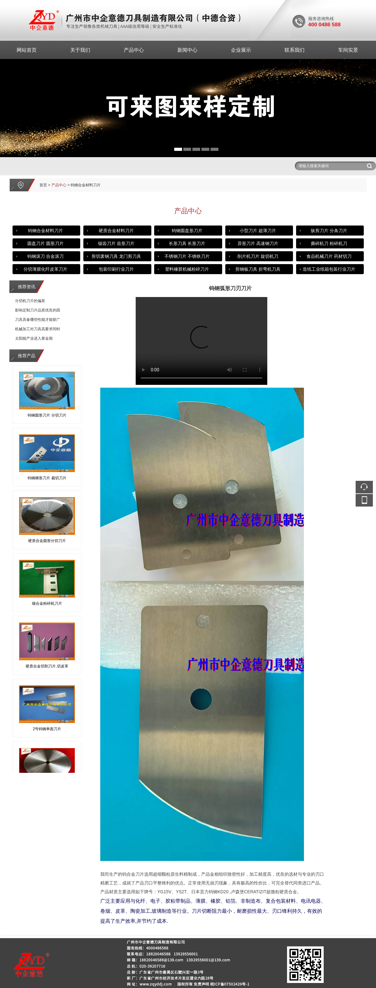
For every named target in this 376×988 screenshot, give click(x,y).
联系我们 (295, 50)
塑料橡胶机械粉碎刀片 (187, 269)
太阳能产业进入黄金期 (34, 338)
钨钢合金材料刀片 (45, 230)
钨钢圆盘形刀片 (187, 230)
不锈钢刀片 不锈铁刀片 (187, 256)
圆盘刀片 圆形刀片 (45, 243)
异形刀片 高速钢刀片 (258, 243)
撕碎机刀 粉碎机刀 (329, 243)
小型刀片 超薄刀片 (258, 230)
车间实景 (348, 50)
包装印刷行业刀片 (116, 269)
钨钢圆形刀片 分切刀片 (47, 416)
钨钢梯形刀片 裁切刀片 (47, 479)
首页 (43, 185)
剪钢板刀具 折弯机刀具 (257, 269)
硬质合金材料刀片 (116, 230)
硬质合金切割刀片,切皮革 (47, 667)
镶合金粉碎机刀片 (47, 604)
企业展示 (241, 50)
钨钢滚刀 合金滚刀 (45, 256)
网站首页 (27, 50)
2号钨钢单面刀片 (47, 730)
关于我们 (80, 50)
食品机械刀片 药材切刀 (329, 256)
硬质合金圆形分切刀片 (47, 541)
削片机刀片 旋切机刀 (258, 256)
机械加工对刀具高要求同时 (37, 329)
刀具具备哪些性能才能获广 (37, 319)
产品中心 (134, 50)
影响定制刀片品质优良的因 (37, 310)
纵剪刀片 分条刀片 (329, 230)
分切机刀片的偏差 (30, 301)
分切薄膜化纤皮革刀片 (45, 269)
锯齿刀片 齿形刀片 (116, 243)
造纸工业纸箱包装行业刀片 (329, 269)
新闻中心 (187, 50)
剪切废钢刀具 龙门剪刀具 (116, 256)
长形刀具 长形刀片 (187, 243)
